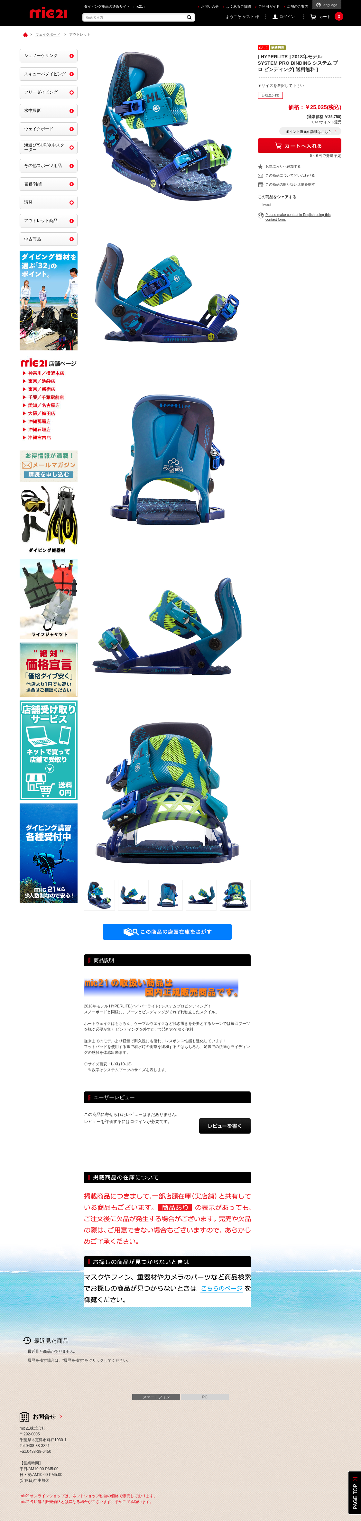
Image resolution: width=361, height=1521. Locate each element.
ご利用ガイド (269, 6)
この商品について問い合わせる (290, 175)
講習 (28, 202)
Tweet (266, 204)
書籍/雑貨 (33, 183)
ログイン (287, 16)
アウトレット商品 (41, 220)
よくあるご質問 (238, 6)
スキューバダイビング (45, 73)
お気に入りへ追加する (283, 166)
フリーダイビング (41, 92)
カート (330, 17)
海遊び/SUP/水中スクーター (44, 147)
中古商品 (32, 238)
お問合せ (44, 1417)
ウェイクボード (38, 128)
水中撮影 (32, 110)
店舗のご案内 (297, 6)
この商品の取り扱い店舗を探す (290, 184)
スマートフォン (156, 1397)
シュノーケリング (41, 55)
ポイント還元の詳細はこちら (309, 132)
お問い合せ (210, 6)
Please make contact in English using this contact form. (297, 217)
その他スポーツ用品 (43, 165)
